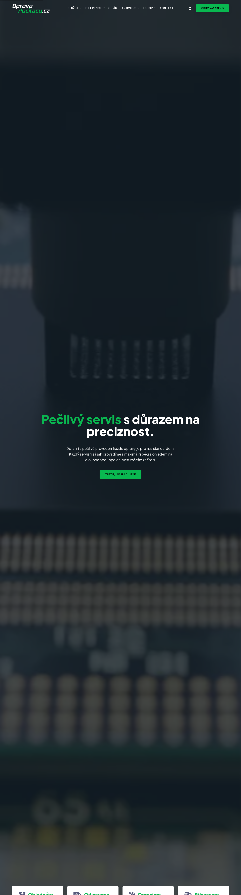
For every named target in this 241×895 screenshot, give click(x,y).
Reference (93, 8)
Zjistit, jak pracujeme (120, 474)
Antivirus (129, 8)
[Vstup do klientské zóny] (190, 8)
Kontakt (166, 8)
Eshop (148, 8)
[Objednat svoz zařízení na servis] (212, 8)
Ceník (112, 8)
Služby (73, 8)
